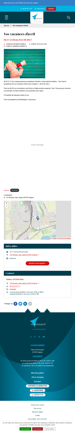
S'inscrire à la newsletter (37, 386)
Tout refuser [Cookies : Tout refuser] (37, 429)
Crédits (37, 415)
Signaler (51, 8)
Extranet (37, 381)
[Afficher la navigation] (6, 17)
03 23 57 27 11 (15, 286)
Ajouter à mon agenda (37, 263)
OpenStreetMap (65, 239)
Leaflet (54, 239)
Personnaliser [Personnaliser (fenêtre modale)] (49, 429)
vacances (6, 190)
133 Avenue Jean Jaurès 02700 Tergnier (24, 255)
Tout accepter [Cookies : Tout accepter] (25, 429)
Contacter (13, 289)
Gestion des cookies (37, 405)
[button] (37, 218)
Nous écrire (37, 390)
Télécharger (14, 190)
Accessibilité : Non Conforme (37, 419)
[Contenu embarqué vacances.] (37, 145)
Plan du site (37, 408)
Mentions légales (37, 412)
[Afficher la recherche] (68, 17)
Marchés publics (37, 373)
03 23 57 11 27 (37, 395)
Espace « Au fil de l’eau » (15, 279)
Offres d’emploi (37, 377)
